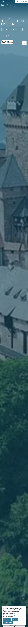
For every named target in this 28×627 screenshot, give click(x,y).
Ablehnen (15, 619)
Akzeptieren (7, 619)
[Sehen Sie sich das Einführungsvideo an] (24, 43)
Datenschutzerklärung (9, 615)
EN (3, 1)
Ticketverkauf (21, 1)
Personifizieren (8, 622)
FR (5, 1)
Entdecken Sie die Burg (12, 29)
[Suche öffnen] (13, 1)
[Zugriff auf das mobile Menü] (25, 5)
